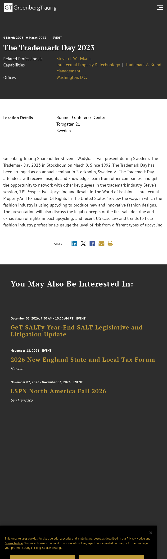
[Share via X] (83, 244)
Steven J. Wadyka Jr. (74, 58)
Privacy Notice (136, 547)
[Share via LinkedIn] (74, 244)
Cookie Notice (14, 552)
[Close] (150, 541)
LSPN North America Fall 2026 (58, 394)
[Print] (110, 244)
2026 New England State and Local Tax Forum (83, 362)
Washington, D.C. (71, 77)
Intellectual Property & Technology (88, 64)
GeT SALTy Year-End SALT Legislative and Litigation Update (77, 334)
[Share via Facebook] (92, 244)
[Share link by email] (101, 244)
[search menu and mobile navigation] (161, 8)
